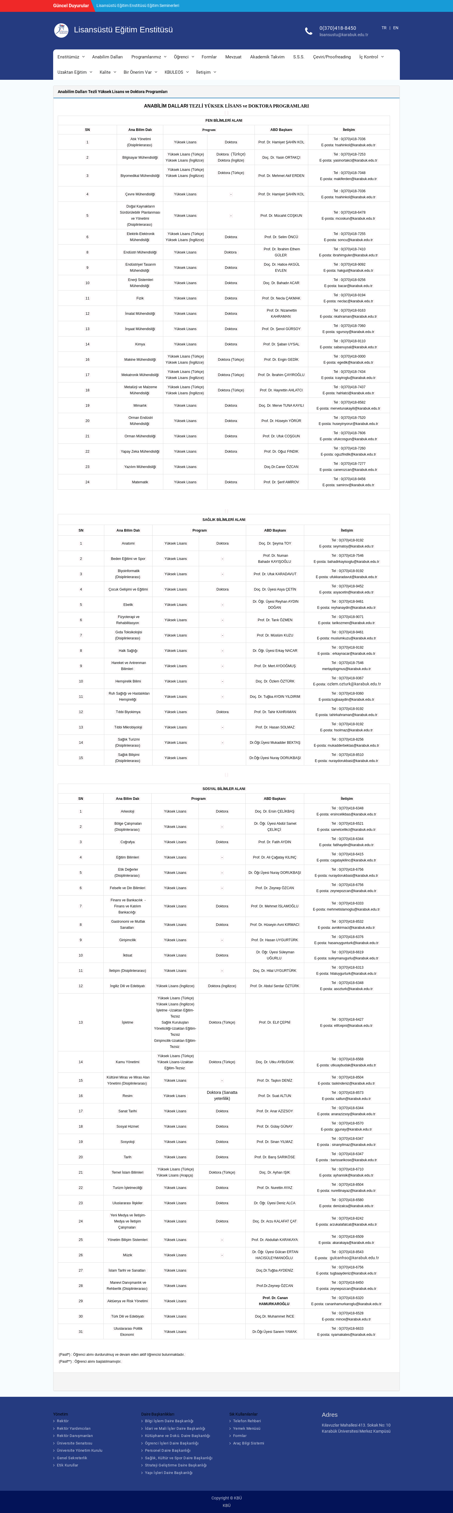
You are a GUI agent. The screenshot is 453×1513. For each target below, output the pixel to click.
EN (395, 27)
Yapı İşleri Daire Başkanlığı (169, 1473)
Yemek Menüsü (247, 1428)
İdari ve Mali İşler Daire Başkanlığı (175, 1428)
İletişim (203, 72)
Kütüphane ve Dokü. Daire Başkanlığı (177, 1436)
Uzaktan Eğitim (72, 72)
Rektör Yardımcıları (74, 1428)
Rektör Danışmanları (75, 1436)
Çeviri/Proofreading (332, 57)
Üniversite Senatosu (74, 1443)
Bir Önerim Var (138, 72)
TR (384, 27)
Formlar (209, 57)
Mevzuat (233, 57)
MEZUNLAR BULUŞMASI (118, 5)
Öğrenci (181, 57)
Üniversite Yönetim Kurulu (80, 1450)
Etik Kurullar (67, 1465)
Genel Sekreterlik (72, 1458)
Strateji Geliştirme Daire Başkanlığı (176, 1465)
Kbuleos (174, 72)
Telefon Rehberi (247, 1421)
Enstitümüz (68, 57)
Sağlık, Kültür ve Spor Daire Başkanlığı (179, 1458)
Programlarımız (146, 57)
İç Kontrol (368, 57)
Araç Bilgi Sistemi (248, 1443)
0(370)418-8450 (338, 28)
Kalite (105, 72)
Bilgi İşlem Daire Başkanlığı (169, 1421)
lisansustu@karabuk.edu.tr (344, 34)
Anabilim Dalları (107, 57)
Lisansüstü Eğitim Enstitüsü (123, 29)
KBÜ (227, 1505)
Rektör (62, 1421)
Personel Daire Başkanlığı (168, 1450)
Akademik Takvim (267, 57)
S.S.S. (299, 57)
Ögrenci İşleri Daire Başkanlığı (172, 1443)
